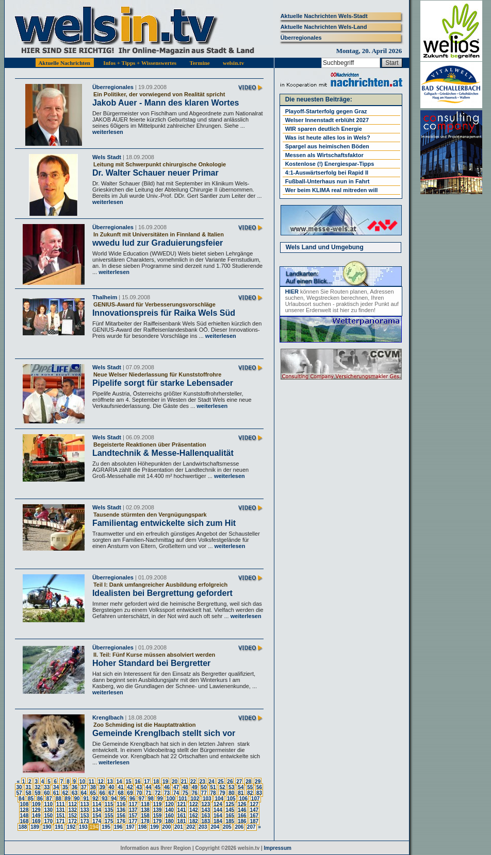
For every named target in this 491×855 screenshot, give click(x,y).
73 (167, 793)
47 (176, 787)
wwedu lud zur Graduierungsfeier (157, 242)
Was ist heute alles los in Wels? (327, 137)
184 (218, 821)
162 (193, 815)
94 (114, 798)
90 (77, 798)
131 (60, 810)
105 (231, 798)
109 (36, 804)
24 (212, 781)
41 (120, 787)
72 (157, 793)
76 (195, 793)
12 (101, 781)
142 (193, 810)
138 (145, 810)
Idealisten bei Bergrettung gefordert (162, 593)
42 (130, 787)
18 (156, 781)
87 (49, 798)
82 (250, 793)
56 (259, 787)
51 (213, 787)
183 (206, 821)
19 (165, 781)
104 (219, 798)
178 (145, 821)
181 (181, 821)
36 (74, 787)
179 (157, 821)
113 (84, 804)
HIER (292, 291)
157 (133, 815)
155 (109, 815)
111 (60, 804)
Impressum (277, 848)
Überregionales (301, 38)
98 (151, 798)
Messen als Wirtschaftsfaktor (324, 155)
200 (166, 827)
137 (133, 810)
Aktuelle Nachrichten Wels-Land (324, 27)
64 (84, 793)
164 (218, 815)
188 (23, 827)
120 (169, 804)
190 (47, 827)
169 (36, 821)
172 (72, 821)
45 (157, 787)
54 (240, 787)
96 (132, 798)
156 (121, 815)
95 (123, 798)
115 (109, 804)
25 (220, 781)
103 (207, 798)
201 (178, 827)
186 (242, 821)
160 (169, 815)
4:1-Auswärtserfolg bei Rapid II (326, 172)
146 (242, 810)
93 (104, 798)
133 (84, 810)
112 (72, 804)
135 (109, 810)
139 (157, 810)
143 (206, 810)
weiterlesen (107, 132)
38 (93, 787)
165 (229, 815)
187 (254, 821)
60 (47, 793)
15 (128, 781)
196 (118, 827)
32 (37, 787)
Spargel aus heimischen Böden (327, 146)
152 (72, 815)
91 (86, 798)
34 (56, 787)
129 (36, 810)
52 (222, 787)
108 (24, 804)
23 (202, 781)
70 (139, 793)
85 (31, 798)
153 (84, 815)
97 (141, 798)
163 (206, 815)
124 (218, 804)
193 (83, 827)
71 (148, 793)
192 (71, 827)
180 (169, 821)
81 (240, 793)
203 (203, 827)
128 (24, 810)
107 (255, 798)
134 (96, 810)
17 (147, 781)
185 (229, 821)
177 (133, 821)
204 (214, 827)
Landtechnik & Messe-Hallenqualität (163, 453)
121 (181, 804)
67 (111, 793)
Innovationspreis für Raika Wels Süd (163, 313)
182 (193, 821)
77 (204, 793)
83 (259, 793)
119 (157, 804)
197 (130, 827)
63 (74, 793)
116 (121, 804)
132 (72, 810)
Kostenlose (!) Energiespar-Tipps (329, 164)
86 (40, 798)
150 (48, 815)
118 (145, 804)
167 (254, 815)
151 (60, 815)
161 (181, 815)
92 (95, 798)
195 (106, 827)
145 (229, 810)
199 (154, 827)
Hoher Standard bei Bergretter (151, 663)
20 (174, 781)
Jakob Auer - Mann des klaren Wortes (165, 102)
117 (133, 804)
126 (242, 804)
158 (145, 815)
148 (24, 815)
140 (169, 810)
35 (65, 787)
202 (191, 827)
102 (195, 798)
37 (84, 787)
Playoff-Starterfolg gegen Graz (326, 111)
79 (222, 793)
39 (102, 787)
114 (96, 804)
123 (206, 804)
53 (231, 787)
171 (60, 821)
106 (243, 798)
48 (185, 787)
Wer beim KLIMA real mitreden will (331, 190)
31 (28, 787)
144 (218, 810)
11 (91, 781)
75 (185, 793)
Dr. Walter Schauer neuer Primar (155, 172)
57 (19, 793)
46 (167, 787)
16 (137, 781)
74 (176, 793)
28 (248, 781)
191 (59, 827)
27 (239, 781)
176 (121, 821)
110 (48, 804)
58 (28, 793)
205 (227, 827)
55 (250, 787)
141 (181, 810)
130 (48, 810)
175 (109, 821)
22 (193, 781)
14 (119, 781)
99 (160, 798)
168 (24, 821)
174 (96, 821)
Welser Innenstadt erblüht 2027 (327, 120)
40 (111, 787)
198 (142, 827)
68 (120, 793)
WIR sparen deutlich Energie (323, 129)
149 (36, 815)
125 (229, 804)
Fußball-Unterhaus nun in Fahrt (327, 181)
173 (84, 821)
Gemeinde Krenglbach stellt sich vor (163, 733)
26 (230, 781)
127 (254, 804)
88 (58, 798)
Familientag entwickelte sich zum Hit (164, 523)
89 (68, 798)
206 (239, 827)
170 (48, 821)
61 (56, 793)
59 (37, 793)
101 (182, 798)
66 (102, 793)
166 (242, 815)
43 (139, 787)
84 (21, 798)
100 (171, 798)
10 (82, 781)
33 (47, 787)
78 (213, 793)
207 (251, 827)
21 (184, 781)
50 (204, 787)
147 (254, 810)
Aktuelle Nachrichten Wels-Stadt (324, 16)
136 (121, 810)
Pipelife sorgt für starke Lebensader (162, 383)
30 (19, 787)
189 (34, 827)
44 (148, 787)
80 (231, 793)
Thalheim (104, 297)
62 (65, 793)
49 (195, 787)
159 (157, 815)
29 (257, 781)
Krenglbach (108, 717)
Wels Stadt (106, 157)
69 (130, 793)
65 (93, 793)
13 (110, 781)
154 (96, 815)
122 (193, 804)
